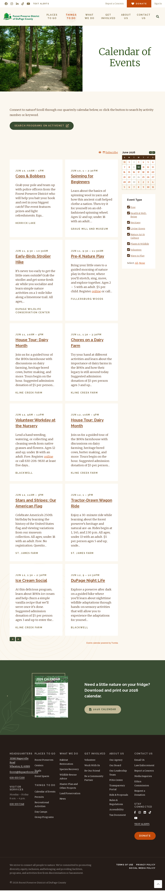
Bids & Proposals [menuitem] (118, 794)
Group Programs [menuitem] (44, 817)
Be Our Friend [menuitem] (92, 770)
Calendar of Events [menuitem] (45, 791)
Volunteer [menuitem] (90, 759)
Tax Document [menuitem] (117, 815)
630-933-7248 (17, 804)
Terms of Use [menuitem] (124, 865)
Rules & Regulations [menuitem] (116, 802)
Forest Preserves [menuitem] (44, 759)
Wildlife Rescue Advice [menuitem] (68, 776)
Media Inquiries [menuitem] (143, 776)
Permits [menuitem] (39, 796)
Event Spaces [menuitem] (42, 776)
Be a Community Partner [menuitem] (93, 778)
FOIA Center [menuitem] (116, 780)
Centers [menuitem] (39, 765)
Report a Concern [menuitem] (144, 770)
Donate (145, 836)
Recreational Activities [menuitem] (42, 804)
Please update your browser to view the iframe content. (64, 397)
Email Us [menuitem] (139, 759)
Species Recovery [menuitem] (69, 769)
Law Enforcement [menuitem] (144, 765)
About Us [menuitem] (126, 16)
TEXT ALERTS (142, 824)
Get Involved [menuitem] (108, 16)
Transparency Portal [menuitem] (117, 787)
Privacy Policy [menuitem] (145, 865)
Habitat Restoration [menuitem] (66, 761)
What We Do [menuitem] (89, 16)
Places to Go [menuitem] (52, 16)
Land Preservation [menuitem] (70, 793)
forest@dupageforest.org (24, 772)
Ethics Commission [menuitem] (141, 783)
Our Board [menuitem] (115, 765)
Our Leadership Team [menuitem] (118, 772)
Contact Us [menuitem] (143, 16)
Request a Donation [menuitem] (139, 792)
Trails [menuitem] (38, 770)
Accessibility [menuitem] (116, 809)
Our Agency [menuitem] (115, 759)
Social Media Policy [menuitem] (142, 869)
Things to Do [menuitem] (71, 16)
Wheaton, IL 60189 (20, 766)
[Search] (157, 16)
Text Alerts (41, 4)
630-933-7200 (17, 777)
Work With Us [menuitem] (92, 765)
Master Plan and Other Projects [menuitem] (69, 786)
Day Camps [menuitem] (41, 811)
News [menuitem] (63, 798)
